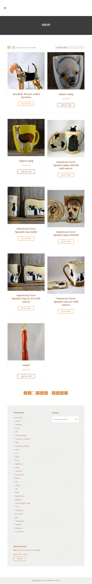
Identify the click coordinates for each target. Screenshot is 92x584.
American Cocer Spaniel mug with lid (66, 233)
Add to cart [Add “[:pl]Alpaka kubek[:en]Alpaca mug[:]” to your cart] (26, 172)
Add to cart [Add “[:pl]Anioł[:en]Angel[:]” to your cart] (26, 376)
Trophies (18, 524)
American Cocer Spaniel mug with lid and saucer (66, 165)
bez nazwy (19, 417)
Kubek (17, 457)
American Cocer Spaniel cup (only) (26, 230)
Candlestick (19, 510)
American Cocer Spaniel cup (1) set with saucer (26, 298)
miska (17, 467)
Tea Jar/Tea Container (22, 439)
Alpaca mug (66, 94)
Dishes (17, 478)
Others (17, 485)
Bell (16, 432)
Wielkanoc (18, 528)
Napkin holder (20, 496)
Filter (19, 559)
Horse (17, 450)
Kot (16, 453)
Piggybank (18, 500)
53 (62, 393)
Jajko (17, 442)
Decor (17, 428)
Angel (26, 365)
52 (58, 393)
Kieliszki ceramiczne (22, 446)
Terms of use (36, 580)
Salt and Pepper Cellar (22, 503)
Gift (16, 489)
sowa (17, 507)
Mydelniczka (19, 475)
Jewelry (17, 421)
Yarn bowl (18, 471)
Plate (17, 517)
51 (53, 393)
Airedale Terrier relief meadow (26, 95)
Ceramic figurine (21, 435)
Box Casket (19, 514)
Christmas (18, 425)
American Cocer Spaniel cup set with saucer (66, 301)
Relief (17, 492)
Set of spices (19, 532)
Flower (17, 460)
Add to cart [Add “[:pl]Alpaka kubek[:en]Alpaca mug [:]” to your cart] (66, 105)
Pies (16, 482)
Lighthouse (19, 464)
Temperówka (19, 521)
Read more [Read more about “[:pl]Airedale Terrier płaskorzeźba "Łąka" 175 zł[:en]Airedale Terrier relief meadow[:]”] (26, 104)
